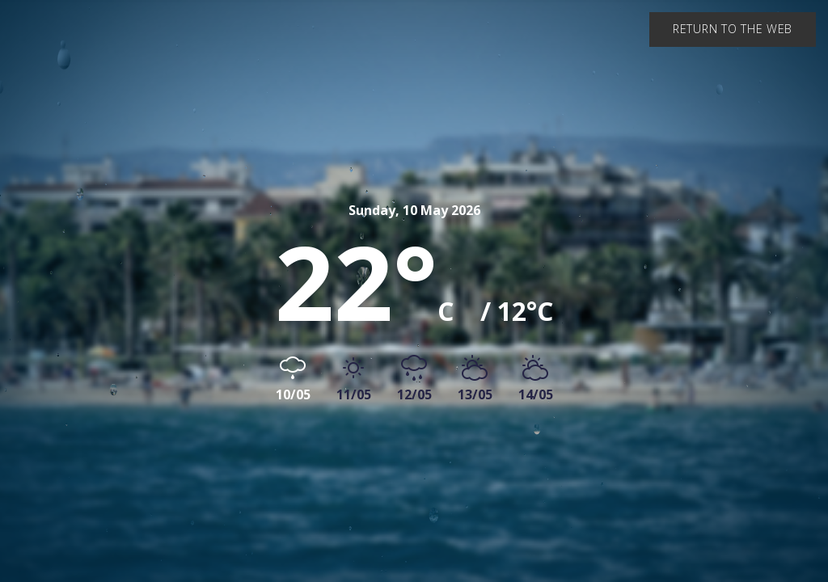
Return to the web (732, 28)
